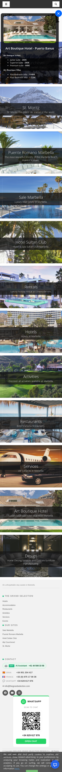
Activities (6, 613)
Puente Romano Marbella (12, 634)
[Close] (58, 13)
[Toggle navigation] (56, 4)
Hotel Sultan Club (9, 638)
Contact (46, 754)
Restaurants (7, 609)
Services (5, 617)
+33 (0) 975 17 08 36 (26, 677)
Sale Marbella (8, 630)
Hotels (5, 601)
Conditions (37, 754)
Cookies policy (26, 754)
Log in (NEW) (12, 756)
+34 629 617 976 (25, 681)
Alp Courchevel (8, 642)
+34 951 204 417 (24, 672)
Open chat (31, 741)
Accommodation (9, 605)
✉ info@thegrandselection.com (16, 686)
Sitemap (15, 754)
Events (5, 621)
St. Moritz (6, 646)
